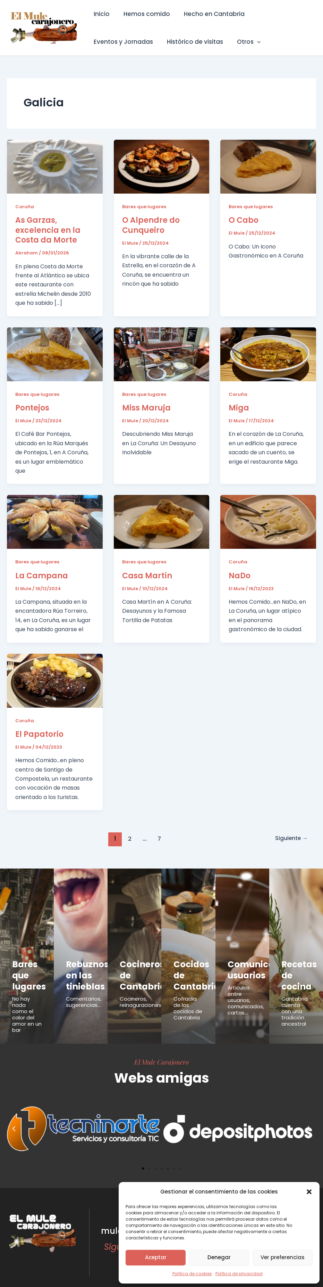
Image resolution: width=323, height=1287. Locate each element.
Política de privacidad (239, 1274)
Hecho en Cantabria (209, 14)
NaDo (239, 575)
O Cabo (243, 220)
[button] (309, 1191)
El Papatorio (39, 733)
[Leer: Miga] (268, 354)
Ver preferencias (283, 1257)
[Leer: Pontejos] (55, 354)
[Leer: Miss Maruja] (162, 354)
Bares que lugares (145, 206)
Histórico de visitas (192, 42)
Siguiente (289, 838)
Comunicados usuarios (249, 966)
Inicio (101, 14)
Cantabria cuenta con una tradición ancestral (294, 1000)
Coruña (24, 206)
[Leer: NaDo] (268, 522)
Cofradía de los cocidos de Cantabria (187, 997)
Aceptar (156, 1257)
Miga (239, 407)
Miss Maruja (146, 407)
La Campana (41, 575)
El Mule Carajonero (161, 1051)
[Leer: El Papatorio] (55, 680)
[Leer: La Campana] (55, 522)
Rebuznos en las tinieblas (81, 970)
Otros (243, 42)
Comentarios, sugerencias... (83, 991)
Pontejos (32, 407)
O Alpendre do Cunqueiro (151, 225)
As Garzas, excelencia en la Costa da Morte (47, 230)
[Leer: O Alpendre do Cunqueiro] (162, 166)
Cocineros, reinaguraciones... (142, 991)
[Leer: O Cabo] (268, 166)
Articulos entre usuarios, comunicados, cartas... (246, 993)
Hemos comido (143, 14)
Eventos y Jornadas (122, 42)
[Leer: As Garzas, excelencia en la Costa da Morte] (55, 166)
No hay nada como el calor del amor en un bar (27, 1003)
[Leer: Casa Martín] (162, 522)
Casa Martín (147, 575)
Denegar (219, 1257)
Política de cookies (192, 1274)
